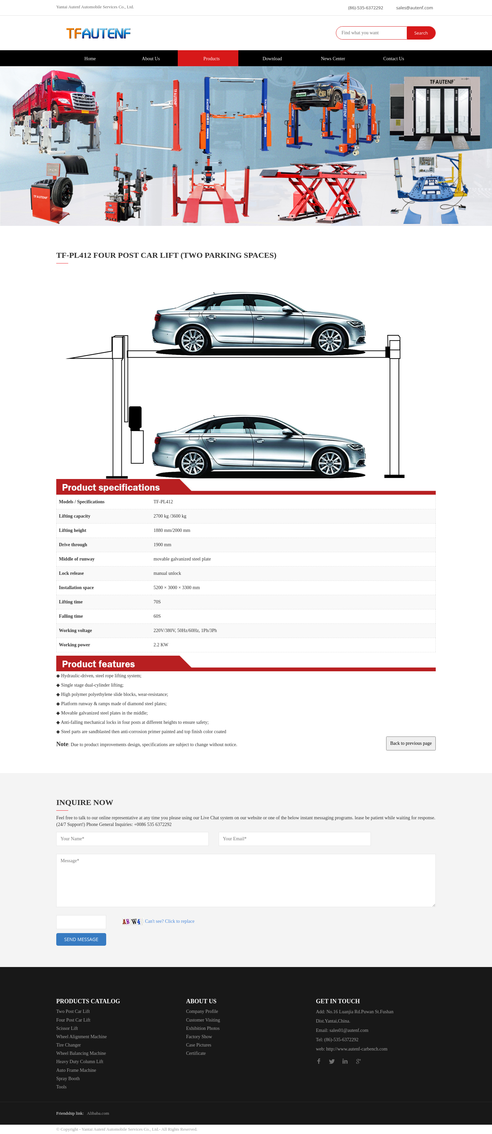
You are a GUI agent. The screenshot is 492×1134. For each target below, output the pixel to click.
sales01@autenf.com (349, 1030)
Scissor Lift (67, 1028)
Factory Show (199, 1036)
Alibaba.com (98, 1113)
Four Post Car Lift (73, 1020)
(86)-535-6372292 (365, 7)
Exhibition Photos (203, 1028)
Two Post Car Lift (73, 1011)
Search (421, 33)
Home (87, 58)
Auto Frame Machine (76, 1070)
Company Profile (202, 1011)
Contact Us (390, 58)
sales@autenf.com (414, 7)
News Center (329, 58)
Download (269, 58)
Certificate (196, 1053)
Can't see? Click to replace (170, 921)
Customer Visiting (203, 1020)
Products (208, 58)
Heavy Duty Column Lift (79, 1061)
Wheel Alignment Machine (81, 1036)
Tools (61, 1086)
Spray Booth (68, 1078)
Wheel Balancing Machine (81, 1053)
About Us (147, 58)
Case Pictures (198, 1045)
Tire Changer (68, 1045)
